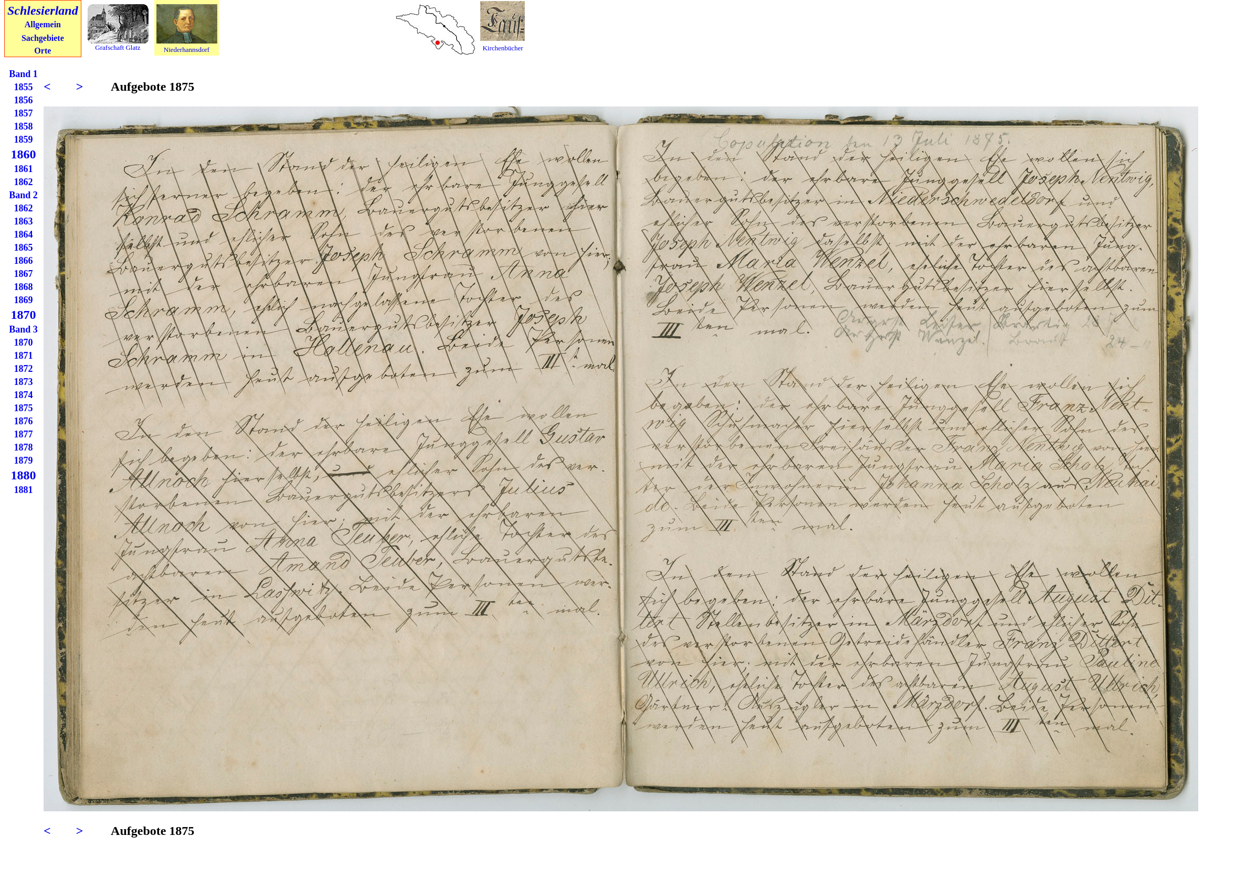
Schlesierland (42, 10)
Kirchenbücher (502, 48)
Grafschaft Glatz (117, 47)
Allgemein (43, 24)
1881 (23, 490)
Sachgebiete (43, 38)
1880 (23, 475)
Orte (42, 50)
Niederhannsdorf (186, 49)
